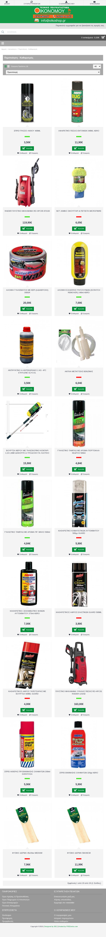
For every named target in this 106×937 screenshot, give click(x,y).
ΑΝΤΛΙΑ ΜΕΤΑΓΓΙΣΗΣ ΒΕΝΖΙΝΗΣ (79, 371)
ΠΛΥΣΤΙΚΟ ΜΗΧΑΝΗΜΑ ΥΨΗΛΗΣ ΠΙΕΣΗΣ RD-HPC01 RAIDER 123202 (79, 692)
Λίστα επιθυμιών (61, 921)
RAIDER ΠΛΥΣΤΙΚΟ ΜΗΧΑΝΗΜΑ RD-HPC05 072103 (27, 211)
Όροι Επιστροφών (10, 903)
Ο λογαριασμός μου (62, 915)
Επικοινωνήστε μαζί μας (64, 897)
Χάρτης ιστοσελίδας (62, 900)
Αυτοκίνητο (12, 49)
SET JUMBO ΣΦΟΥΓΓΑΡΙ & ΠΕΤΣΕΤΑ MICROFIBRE (78, 211)
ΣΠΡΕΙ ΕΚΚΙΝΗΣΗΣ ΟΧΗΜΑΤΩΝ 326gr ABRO (78, 773)
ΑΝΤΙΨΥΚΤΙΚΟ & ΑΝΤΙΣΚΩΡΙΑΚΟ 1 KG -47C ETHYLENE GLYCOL (27, 371)
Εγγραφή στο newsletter (64, 903)
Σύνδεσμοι (6, 915)
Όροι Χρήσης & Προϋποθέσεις (15, 897)
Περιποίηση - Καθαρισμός (27, 49)
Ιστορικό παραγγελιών (64, 918)
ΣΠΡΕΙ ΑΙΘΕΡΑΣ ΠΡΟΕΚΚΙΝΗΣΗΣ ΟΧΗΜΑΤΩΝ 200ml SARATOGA (27, 772)
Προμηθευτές (7, 921)
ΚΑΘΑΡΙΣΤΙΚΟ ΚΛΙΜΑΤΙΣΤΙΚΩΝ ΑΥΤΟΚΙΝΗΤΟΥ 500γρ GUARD (78, 532)
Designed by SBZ (50, 926)
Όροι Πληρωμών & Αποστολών (16, 900)
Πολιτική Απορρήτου (11, 906)
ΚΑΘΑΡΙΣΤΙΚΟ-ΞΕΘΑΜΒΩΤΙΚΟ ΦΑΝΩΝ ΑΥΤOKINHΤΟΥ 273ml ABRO (27, 612)
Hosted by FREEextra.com (68, 926)
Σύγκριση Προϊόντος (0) (19, 66)
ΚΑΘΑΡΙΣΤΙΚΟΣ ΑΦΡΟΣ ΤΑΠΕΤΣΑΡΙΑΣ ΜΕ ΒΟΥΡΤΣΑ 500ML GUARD (27, 692)
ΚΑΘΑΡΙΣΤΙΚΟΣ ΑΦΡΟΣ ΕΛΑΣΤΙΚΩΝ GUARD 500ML (79, 612)
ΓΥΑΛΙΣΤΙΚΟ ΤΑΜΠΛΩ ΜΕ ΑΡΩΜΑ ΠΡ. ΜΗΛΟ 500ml (27, 532)
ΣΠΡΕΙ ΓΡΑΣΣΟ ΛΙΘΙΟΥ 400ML (27, 131)
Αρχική (3, 49)
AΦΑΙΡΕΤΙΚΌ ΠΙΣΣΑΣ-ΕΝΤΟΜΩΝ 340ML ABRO (78, 131)
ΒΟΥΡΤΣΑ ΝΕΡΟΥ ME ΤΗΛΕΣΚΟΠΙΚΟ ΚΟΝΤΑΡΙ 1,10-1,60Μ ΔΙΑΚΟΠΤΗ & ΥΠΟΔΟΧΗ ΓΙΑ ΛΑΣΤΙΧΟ (27, 451)
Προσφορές (7, 918)
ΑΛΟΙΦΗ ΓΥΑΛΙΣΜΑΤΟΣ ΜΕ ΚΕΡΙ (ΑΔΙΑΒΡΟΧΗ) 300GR (27, 291)
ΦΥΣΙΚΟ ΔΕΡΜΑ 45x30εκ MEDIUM (27, 853)
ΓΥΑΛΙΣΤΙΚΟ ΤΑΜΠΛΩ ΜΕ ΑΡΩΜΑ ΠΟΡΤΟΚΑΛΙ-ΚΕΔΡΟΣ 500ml (79, 451)
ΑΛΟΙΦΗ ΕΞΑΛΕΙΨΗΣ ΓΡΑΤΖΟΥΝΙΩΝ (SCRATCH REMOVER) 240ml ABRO (79, 291)
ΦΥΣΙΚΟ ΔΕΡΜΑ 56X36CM (79, 853)
